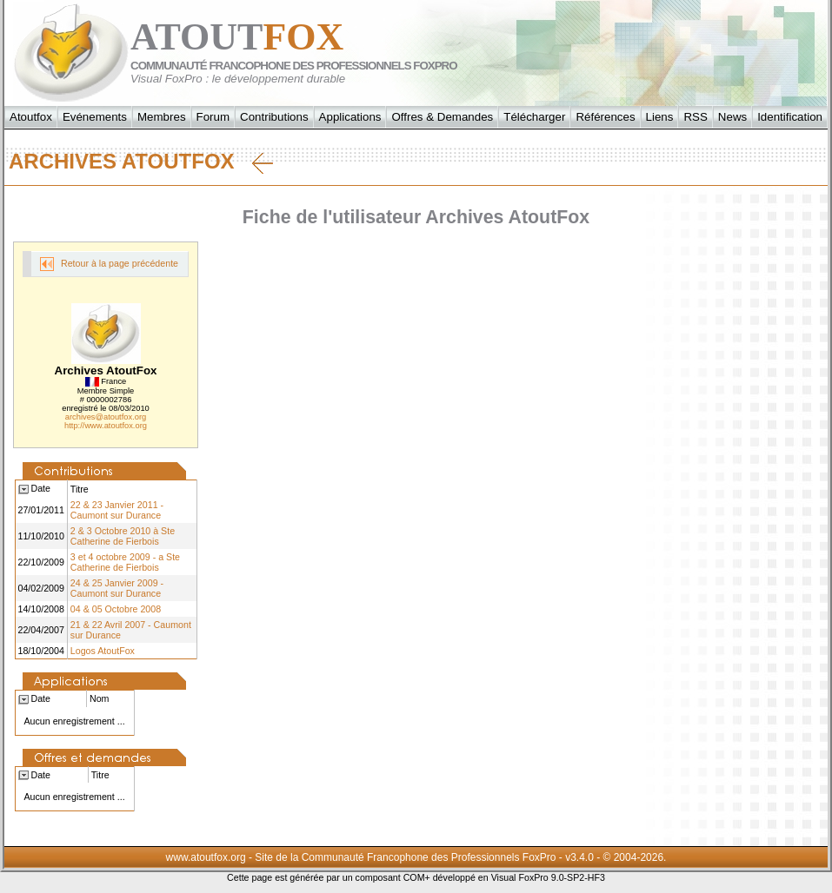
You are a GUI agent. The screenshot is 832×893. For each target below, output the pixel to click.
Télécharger (534, 116)
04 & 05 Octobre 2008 (115, 609)
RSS (695, 116)
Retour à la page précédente (109, 264)
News (732, 116)
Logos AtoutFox (102, 650)
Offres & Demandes (442, 116)
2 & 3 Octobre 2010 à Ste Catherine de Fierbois (122, 536)
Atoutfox (31, 116)
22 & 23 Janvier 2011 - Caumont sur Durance (116, 509)
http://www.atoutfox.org (105, 425)
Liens (660, 116)
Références (605, 116)
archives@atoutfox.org (105, 417)
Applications (350, 116)
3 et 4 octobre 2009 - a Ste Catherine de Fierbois (125, 562)
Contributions (274, 116)
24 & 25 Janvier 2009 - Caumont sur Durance (116, 588)
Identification (789, 116)
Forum (213, 116)
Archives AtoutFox (141, 161)
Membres (161, 116)
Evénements (95, 116)
